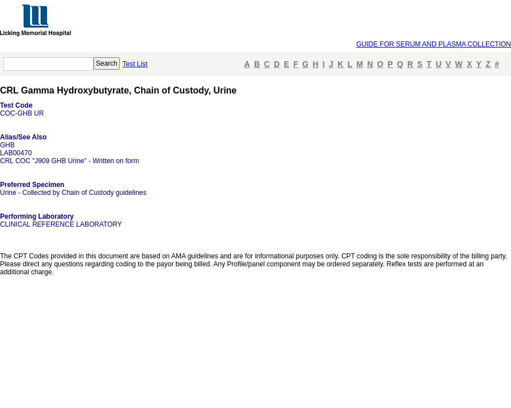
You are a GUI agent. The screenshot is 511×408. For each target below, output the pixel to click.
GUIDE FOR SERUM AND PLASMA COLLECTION (433, 44)
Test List (135, 64)
